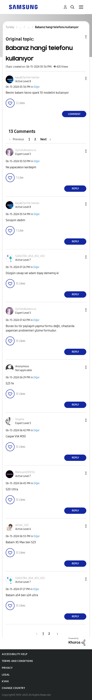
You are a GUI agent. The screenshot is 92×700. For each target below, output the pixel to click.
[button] (79, 78)
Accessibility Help (14, 654)
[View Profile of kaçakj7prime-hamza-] (27, 77)
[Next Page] (45, 139)
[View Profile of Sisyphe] (19, 419)
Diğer (37, 86)
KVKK (5, 681)
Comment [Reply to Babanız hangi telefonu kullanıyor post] (74, 114)
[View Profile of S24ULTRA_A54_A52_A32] (30, 256)
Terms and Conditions (17, 661)
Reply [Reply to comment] (75, 188)
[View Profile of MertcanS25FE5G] (25, 472)
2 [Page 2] (35, 139)
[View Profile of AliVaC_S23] (22, 525)
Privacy (7, 667)
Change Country (13, 688)
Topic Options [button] (79, 37)
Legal (6, 674)
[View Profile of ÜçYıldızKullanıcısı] (25, 150)
